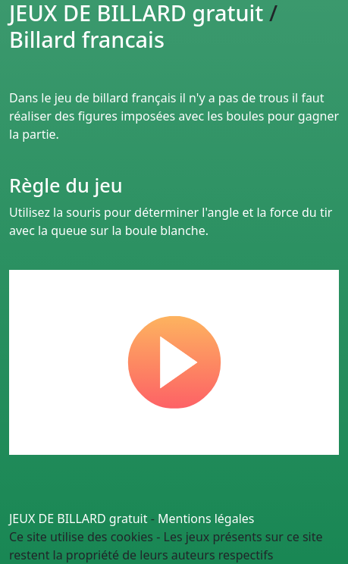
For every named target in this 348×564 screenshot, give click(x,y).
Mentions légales (206, 518)
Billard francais (87, 39)
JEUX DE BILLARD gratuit (78, 518)
